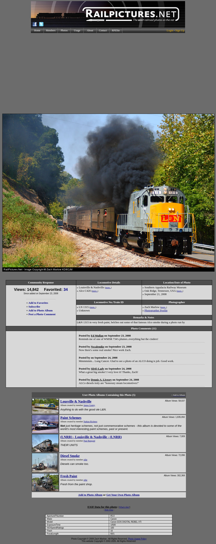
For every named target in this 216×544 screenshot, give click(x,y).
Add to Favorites (38, 302)
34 (66, 289)
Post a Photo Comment (42, 314)
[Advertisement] (107, 73)
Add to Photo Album (40, 310)
